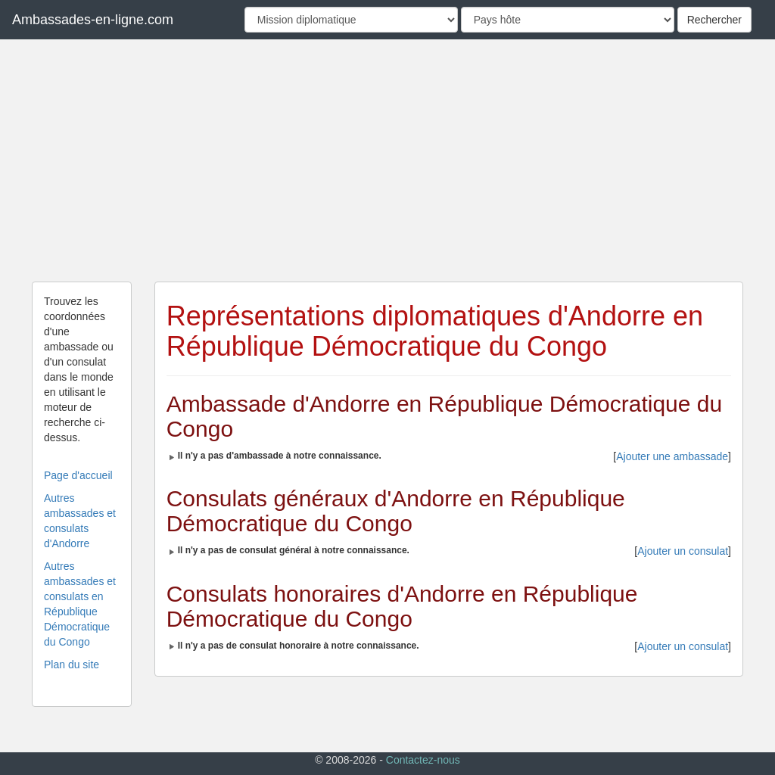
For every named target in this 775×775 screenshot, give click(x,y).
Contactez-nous (423, 760)
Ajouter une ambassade (672, 456)
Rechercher (714, 20)
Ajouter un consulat (682, 551)
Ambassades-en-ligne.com (92, 19)
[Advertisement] (387, 160)
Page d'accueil (78, 475)
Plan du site (71, 664)
